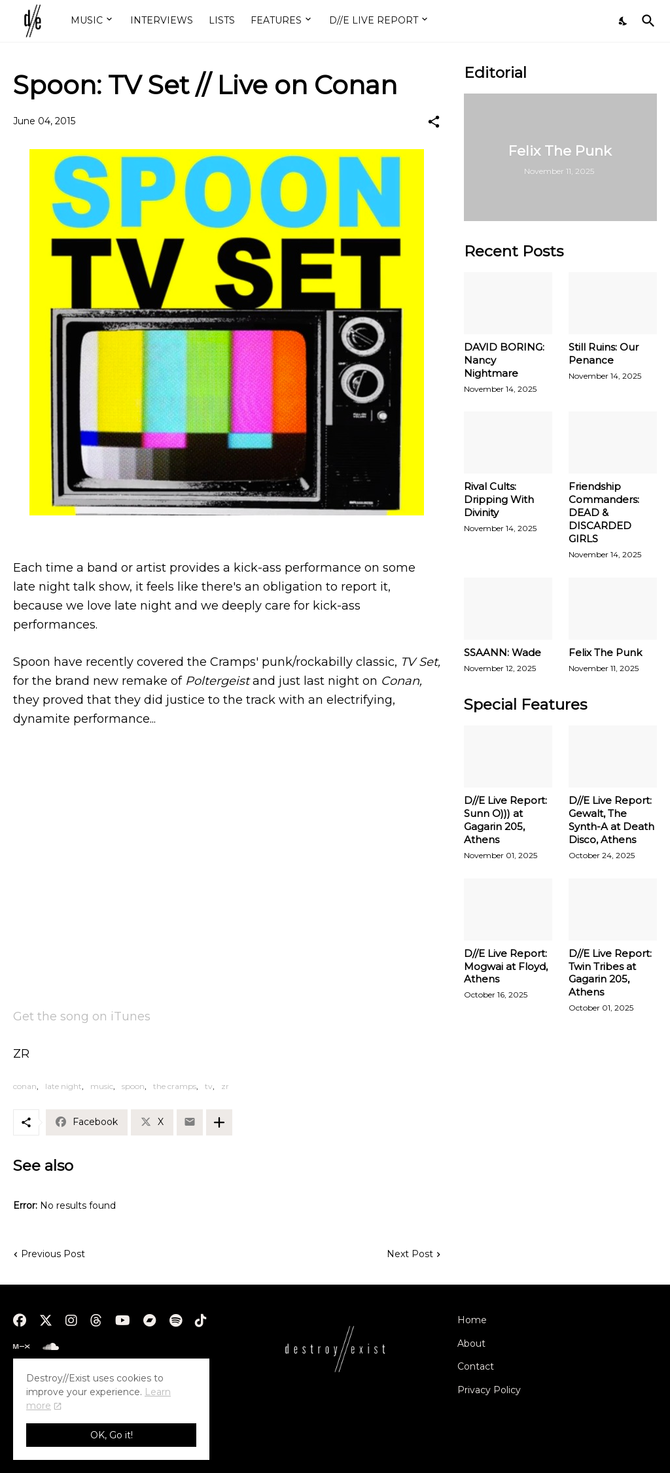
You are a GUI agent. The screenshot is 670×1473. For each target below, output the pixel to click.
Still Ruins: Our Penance (604, 353)
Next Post (410, 1254)
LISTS (222, 20)
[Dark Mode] (623, 21)
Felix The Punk (605, 652)
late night (63, 1086)
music (101, 1086)
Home (472, 1320)
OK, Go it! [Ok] (111, 1435)
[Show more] (219, 1122)
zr (225, 1086)
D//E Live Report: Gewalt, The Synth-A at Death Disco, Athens (611, 820)
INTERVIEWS (161, 20)
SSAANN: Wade (502, 652)
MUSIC (87, 20)
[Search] (646, 21)
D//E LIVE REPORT (373, 20)
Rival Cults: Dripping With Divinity (499, 499)
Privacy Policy (489, 1390)
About (471, 1343)
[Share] (434, 122)
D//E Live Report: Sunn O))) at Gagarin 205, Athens (505, 820)
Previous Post (53, 1254)
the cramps (174, 1086)
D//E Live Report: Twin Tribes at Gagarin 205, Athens (610, 973)
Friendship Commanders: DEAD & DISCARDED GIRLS (604, 512)
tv (209, 1086)
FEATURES (276, 20)
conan (25, 1086)
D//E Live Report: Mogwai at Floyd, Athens (506, 966)
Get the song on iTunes (81, 1016)
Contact (475, 1366)
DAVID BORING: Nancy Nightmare (504, 360)
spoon (133, 1086)
